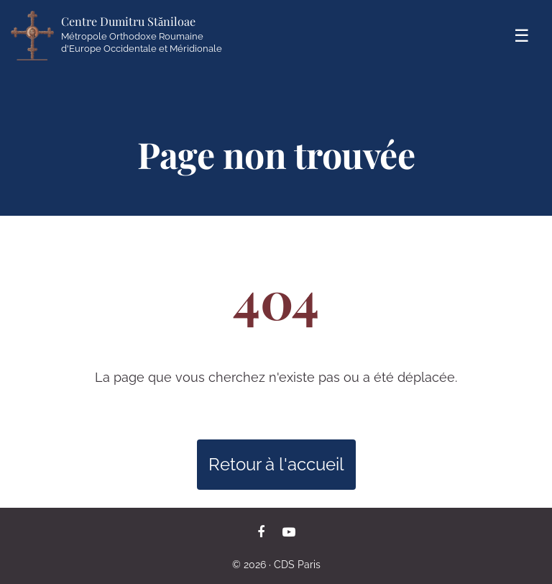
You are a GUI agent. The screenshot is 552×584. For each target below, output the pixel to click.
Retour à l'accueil (276, 464)
